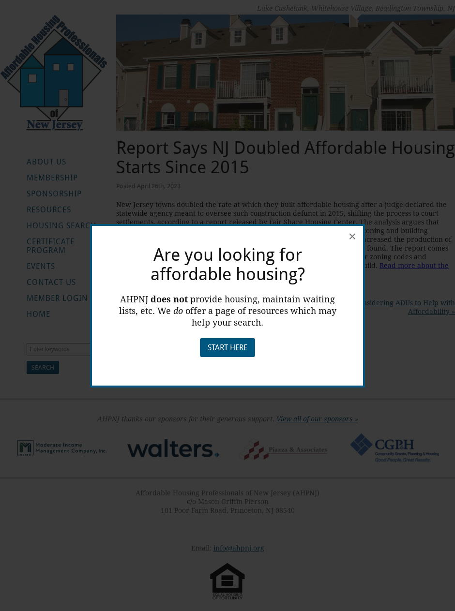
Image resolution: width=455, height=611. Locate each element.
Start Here (227, 347)
